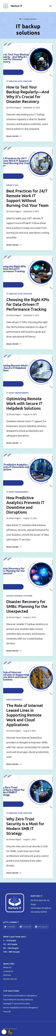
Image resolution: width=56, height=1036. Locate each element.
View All (7, 1011)
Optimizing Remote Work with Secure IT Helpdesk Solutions (24, 403)
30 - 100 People (10, 948)
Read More (13, 136)
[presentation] (28, 59)
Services (7, 975)
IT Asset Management (17, 393)
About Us (7, 967)
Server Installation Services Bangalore (20, 1007)
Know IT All (12, 185)
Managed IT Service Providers (16, 1003)
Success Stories (10, 979)
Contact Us (8, 971)
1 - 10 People (9, 940)
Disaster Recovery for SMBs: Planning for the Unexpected (26, 606)
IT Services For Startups (19, 81)
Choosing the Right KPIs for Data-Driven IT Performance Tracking (27, 304)
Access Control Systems (19, 596)
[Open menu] (50, 6)
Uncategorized (14, 700)
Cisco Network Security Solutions (18, 999)
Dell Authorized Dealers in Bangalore (20, 995)
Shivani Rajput (15, 108)
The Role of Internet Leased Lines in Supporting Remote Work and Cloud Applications (24, 715)
